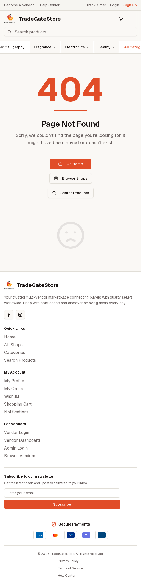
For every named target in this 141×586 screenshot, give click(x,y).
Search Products (70, 193)
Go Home (70, 164)
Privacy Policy (68, 561)
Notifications (16, 412)
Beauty (106, 47)
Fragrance (45, 47)
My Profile (14, 381)
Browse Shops (70, 178)
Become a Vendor (19, 5)
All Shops (13, 344)
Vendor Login (16, 432)
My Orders (14, 388)
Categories (14, 352)
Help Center (50, 5)
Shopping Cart (18, 404)
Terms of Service (70, 568)
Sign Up (130, 5)
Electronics (77, 47)
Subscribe (62, 504)
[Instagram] (20, 314)
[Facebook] (8, 314)
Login (114, 5)
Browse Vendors (19, 456)
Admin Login (16, 448)
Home (10, 337)
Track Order (96, 5)
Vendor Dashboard (22, 440)
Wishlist (11, 396)
